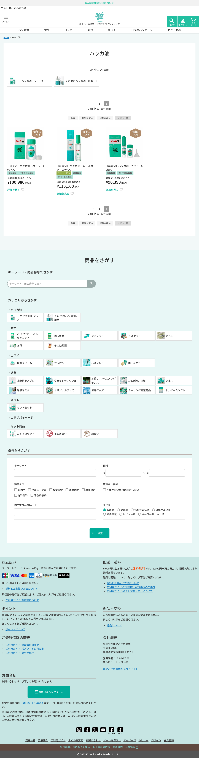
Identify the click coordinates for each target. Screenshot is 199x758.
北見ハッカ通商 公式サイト (118, 668)
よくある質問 (75, 740)
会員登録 (169, 740)
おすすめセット (25, 433)
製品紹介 (43, 740)
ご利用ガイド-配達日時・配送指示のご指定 (131, 587)
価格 (105, 465)
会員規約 (118, 747)
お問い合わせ (93, 740)
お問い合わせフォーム (48, 692)
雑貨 (90, 30)
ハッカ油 (23, 30)
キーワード (20, 465)
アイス (169, 336)
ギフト (112, 30)
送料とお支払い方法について (22, 588)
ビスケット (134, 336)
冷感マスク (23, 390)
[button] (92, 104)
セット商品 (174, 30)
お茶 (19, 345)
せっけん (59, 363)
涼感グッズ (97, 390)
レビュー (144, 740)
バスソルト (97, 363)
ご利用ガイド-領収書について (22, 600)
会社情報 (130, 747)
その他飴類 (60, 345)
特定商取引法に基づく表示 (75, 747)
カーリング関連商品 (139, 390)
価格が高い (105, 117)
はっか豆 (59, 336)
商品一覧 (30, 740)
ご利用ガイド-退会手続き (20, 652)
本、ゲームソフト (175, 390)
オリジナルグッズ (64, 390)
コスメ (68, 30)
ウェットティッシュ (65, 380)
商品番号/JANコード (25, 505)
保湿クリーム (24, 363)
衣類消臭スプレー (27, 380)
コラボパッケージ (141, 30)
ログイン (156, 740)
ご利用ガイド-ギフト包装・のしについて (130, 591)
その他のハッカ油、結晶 (66, 317)
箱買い (95, 433)
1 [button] (99, 103)
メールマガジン (112, 740)
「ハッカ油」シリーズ (29, 317)
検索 (91, 283)
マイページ (129, 740)
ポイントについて (15, 629)
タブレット (97, 336)
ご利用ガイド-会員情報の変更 (22, 644)
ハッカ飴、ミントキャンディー (29, 336)
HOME (6, 37)
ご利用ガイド (58, 740)
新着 (73, 117)
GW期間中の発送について (99, 3)
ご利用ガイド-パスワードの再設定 (25, 648)
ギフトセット (24, 407)
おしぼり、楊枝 (137, 380)
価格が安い (87, 117)
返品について (114, 625)
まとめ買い (60, 433)
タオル (169, 380)
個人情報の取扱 (101, 747)
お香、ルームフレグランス (103, 380)
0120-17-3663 (33, 702)
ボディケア (134, 363)
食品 (46, 30)
